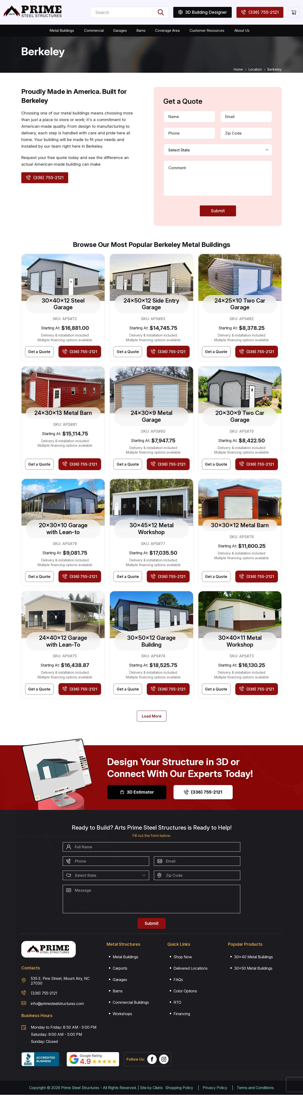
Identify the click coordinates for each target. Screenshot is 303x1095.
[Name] (189, 117)
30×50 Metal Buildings (253, 968)
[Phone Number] (189, 133)
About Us (239, 30)
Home (238, 69)
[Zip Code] (246, 133)
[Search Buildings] (159, 12)
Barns (140, 30)
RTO (177, 1002)
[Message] (217, 178)
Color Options (185, 991)
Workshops (122, 1013)
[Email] (246, 117)
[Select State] (217, 150)
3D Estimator (137, 792)
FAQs (178, 979)
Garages (120, 30)
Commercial (95, 30)
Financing (182, 1013)
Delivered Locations (191, 968)
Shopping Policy (179, 1087)
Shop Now (183, 956)
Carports (120, 968)
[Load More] (151, 716)
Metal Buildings (63, 30)
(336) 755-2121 (203, 792)
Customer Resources (205, 30)
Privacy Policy (215, 1087)
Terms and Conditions (255, 1087)
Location (255, 69)
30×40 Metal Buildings (253, 956)
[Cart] (293, 12)
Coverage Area (166, 30)
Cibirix (158, 1087)
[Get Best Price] (39, 351)
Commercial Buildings (131, 1002)
